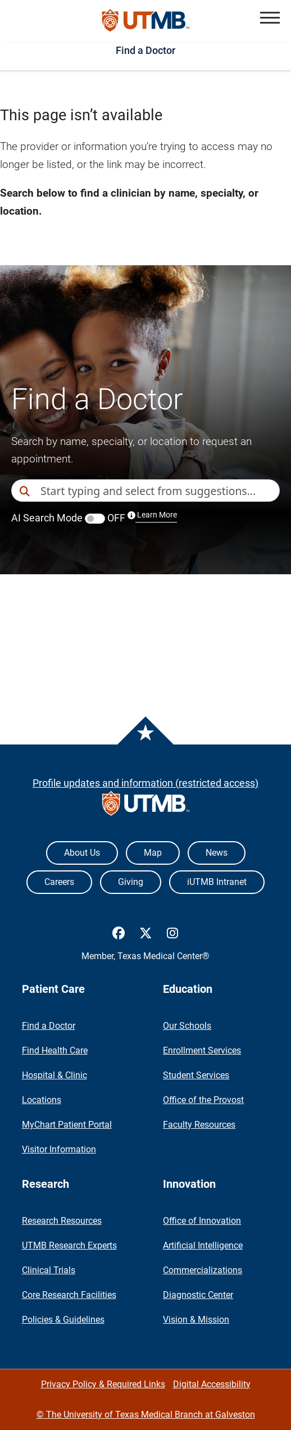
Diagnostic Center (198, 1295)
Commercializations (202, 1270)
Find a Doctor (145, 50)
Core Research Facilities (69, 1295)
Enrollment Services (202, 1050)
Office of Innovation (202, 1220)
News (217, 852)
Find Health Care (55, 1050)
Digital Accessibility (212, 1384)
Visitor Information (59, 1149)
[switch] (95, 519)
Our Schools (187, 1025)
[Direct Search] (26, 491)
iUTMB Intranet (217, 882)
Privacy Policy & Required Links (103, 1384)
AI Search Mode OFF (94, 518)
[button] (270, 17)
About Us (82, 852)
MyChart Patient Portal (67, 1124)
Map (153, 852)
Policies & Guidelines (63, 1319)
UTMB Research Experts (69, 1245)
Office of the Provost (203, 1100)
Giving (130, 882)
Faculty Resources (199, 1124)
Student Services (196, 1075)
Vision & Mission (196, 1319)
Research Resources (62, 1220)
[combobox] (159, 490)
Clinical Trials (48, 1270)
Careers (59, 882)
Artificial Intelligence (203, 1245)
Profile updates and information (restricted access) (145, 783)
